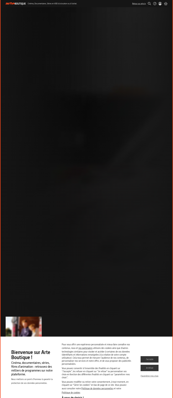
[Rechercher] (149, 4)
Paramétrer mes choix (149, 375)
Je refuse (149, 367)
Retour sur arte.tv (139, 3)
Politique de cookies (71, 392)
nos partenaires (85, 348)
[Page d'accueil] (16, 3)
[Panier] (165, 4)
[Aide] (154, 4)
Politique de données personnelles (97, 388)
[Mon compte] (160, 4)
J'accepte (149, 359)
